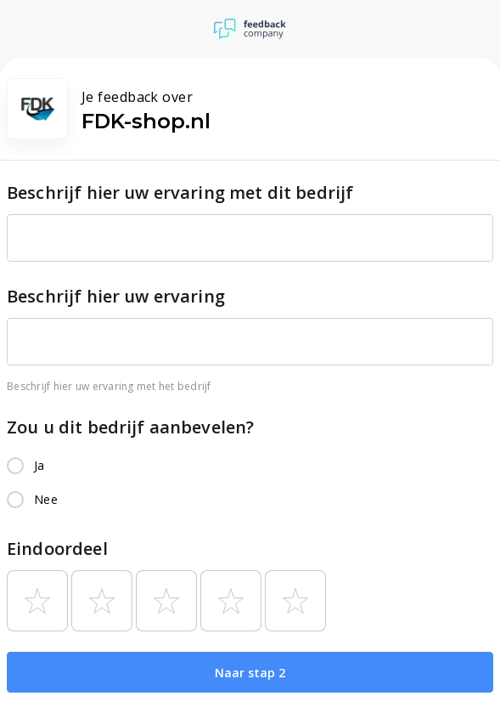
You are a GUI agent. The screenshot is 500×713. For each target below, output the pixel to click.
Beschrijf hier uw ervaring (116, 296)
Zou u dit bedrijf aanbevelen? (130, 427)
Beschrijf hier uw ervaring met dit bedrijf (180, 192)
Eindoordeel (57, 548)
